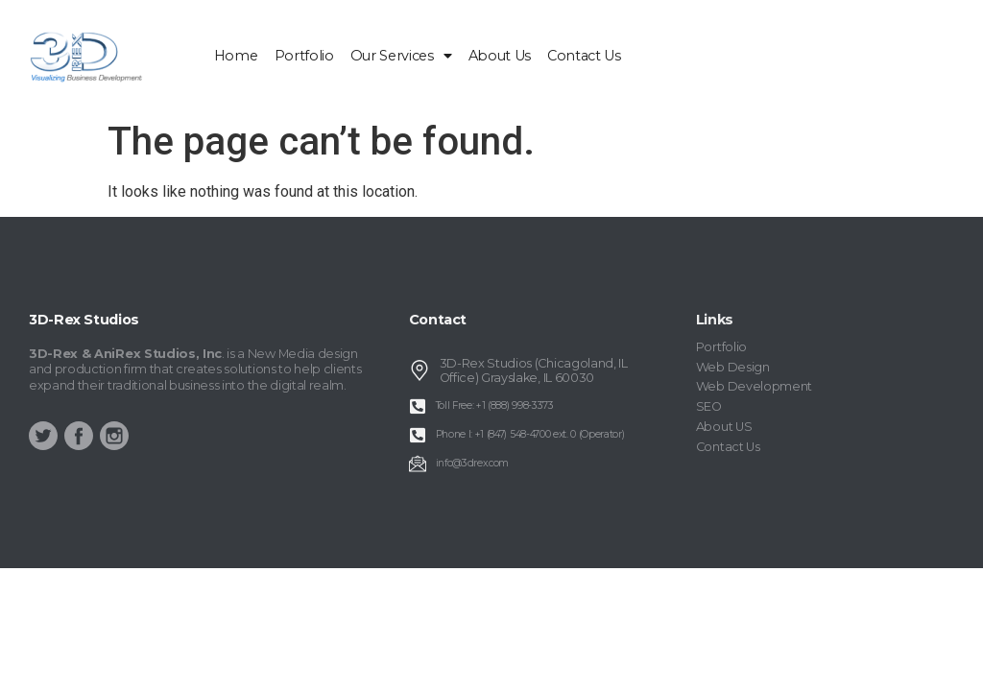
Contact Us (584, 55)
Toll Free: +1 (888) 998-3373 (495, 405)
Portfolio (304, 55)
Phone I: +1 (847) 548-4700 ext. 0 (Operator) (530, 434)
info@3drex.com (473, 463)
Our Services (401, 55)
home (236, 55)
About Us (499, 55)
